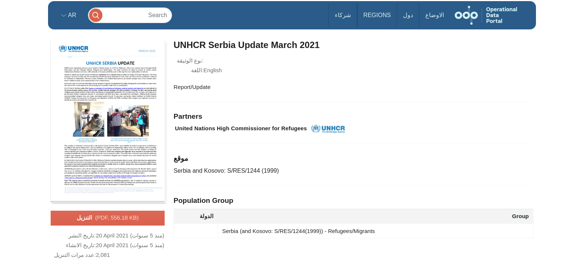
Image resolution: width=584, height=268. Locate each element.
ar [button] (71, 15)
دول (408, 15)
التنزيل (108, 218)
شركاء (343, 15)
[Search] (130, 15)
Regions (377, 15)
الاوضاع (434, 15)
